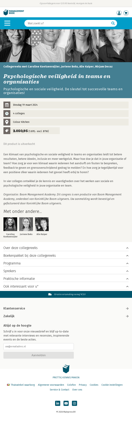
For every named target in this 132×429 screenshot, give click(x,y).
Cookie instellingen (112, 384)
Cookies (94, 384)
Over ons (77, 389)
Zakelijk (66, 316)
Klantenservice (66, 308)
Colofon (71, 384)
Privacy (83, 384)
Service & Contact (59, 389)
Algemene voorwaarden (51, 384)
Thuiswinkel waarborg (21, 384)
